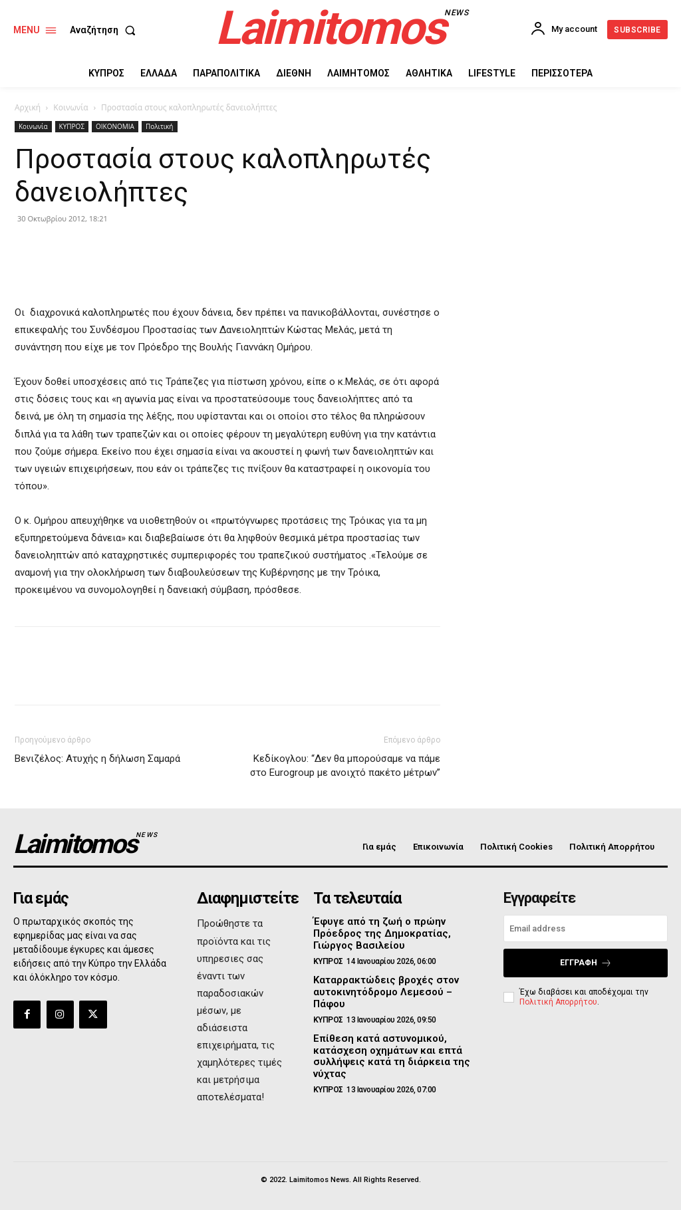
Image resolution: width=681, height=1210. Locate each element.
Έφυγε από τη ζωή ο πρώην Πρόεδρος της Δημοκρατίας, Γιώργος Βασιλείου (377, 932)
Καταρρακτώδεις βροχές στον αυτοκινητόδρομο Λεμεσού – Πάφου (395, 982)
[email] (585, 928)
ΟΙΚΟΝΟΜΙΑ (115, 126)
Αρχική (28, 107)
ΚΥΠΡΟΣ (71, 126)
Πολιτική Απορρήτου (558, 1000)
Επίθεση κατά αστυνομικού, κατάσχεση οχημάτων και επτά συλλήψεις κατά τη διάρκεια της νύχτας (386, 1038)
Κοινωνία (70, 107)
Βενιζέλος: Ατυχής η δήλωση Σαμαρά (97, 759)
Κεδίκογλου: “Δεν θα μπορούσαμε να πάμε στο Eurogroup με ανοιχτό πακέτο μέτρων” (345, 766)
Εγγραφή (586, 962)
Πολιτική (160, 126)
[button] (105, 30)
